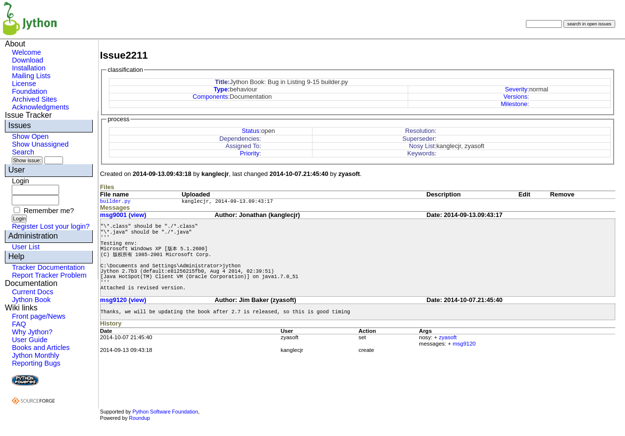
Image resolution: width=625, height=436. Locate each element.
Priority (249, 153)
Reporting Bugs (36, 363)
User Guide (29, 340)
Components (210, 96)
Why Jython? (32, 332)
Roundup (139, 418)
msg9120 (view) (123, 300)
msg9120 (464, 344)
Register (25, 226)
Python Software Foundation (165, 411)
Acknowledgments (40, 107)
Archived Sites (34, 99)
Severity (516, 89)
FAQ (19, 324)
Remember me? (48, 211)
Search (23, 152)
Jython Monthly (35, 355)
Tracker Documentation (48, 267)
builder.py (115, 201)
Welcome (26, 52)
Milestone (513, 104)
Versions (515, 96)
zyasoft (448, 337)
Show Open (30, 136)
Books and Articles (40, 347)
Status (250, 130)
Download (27, 60)
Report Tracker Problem (49, 275)
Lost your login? (65, 226)
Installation (28, 68)
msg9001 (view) (123, 214)
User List (26, 247)
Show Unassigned (40, 144)
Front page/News (38, 316)
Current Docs (32, 292)
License (24, 83)
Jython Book (31, 300)
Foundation (29, 91)
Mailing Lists (31, 76)
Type (220, 89)
